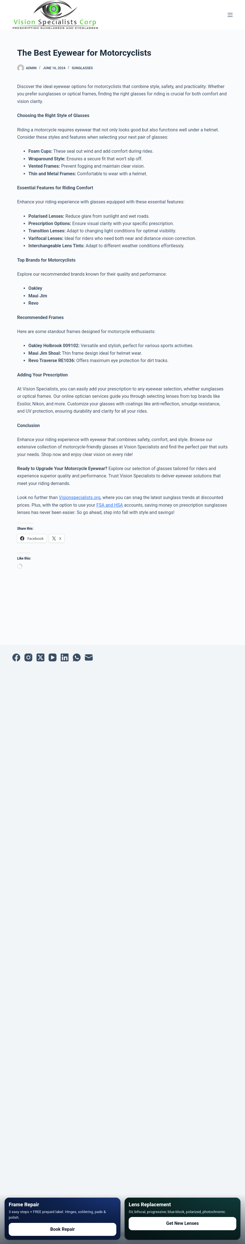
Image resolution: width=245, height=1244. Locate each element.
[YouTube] (52, 657)
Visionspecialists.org (80, 497)
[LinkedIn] (65, 657)
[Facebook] (16, 657)
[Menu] (230, 14)
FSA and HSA (109, 505)
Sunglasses (82, 68)
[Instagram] (28, 657)
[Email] (89, 657)
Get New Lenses (182, 1223)
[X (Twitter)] (40, 657)
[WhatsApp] (77, 657)
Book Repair (62, 1229)
